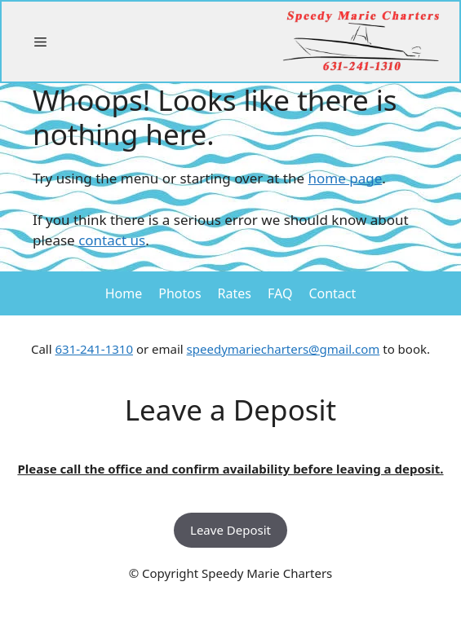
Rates (234, 293)
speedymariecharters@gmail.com (283, 349)
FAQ (280, 293)
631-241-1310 (94, 349)
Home (124, 293)
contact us (111, 240)
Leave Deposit (230, 530)
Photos (179, 293)
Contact (332, 293)
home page (345, 178)
